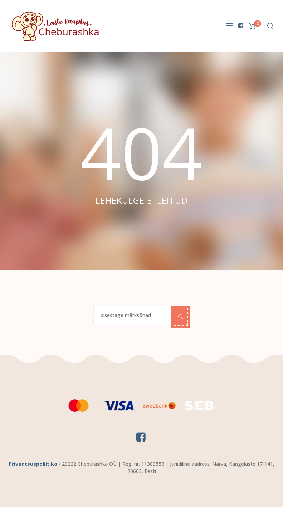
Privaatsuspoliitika (33, 463)
